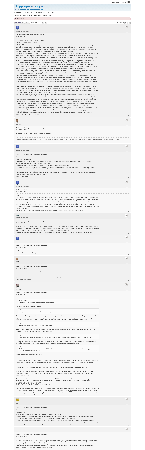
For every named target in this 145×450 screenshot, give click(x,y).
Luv (17, 29)
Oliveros (18, 402)
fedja (17, 122)
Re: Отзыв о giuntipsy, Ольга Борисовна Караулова (31, 128)
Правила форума (19, 18)
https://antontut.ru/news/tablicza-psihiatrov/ (28, 382)
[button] (130, 23)
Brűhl (17, 215)
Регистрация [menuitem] (116, 2)
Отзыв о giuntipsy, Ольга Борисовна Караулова (32, 15)
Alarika (18, 287)
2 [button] (127, 22)
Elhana (18, 429)
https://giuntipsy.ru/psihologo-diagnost (27, 40)
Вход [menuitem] (124, 2)
